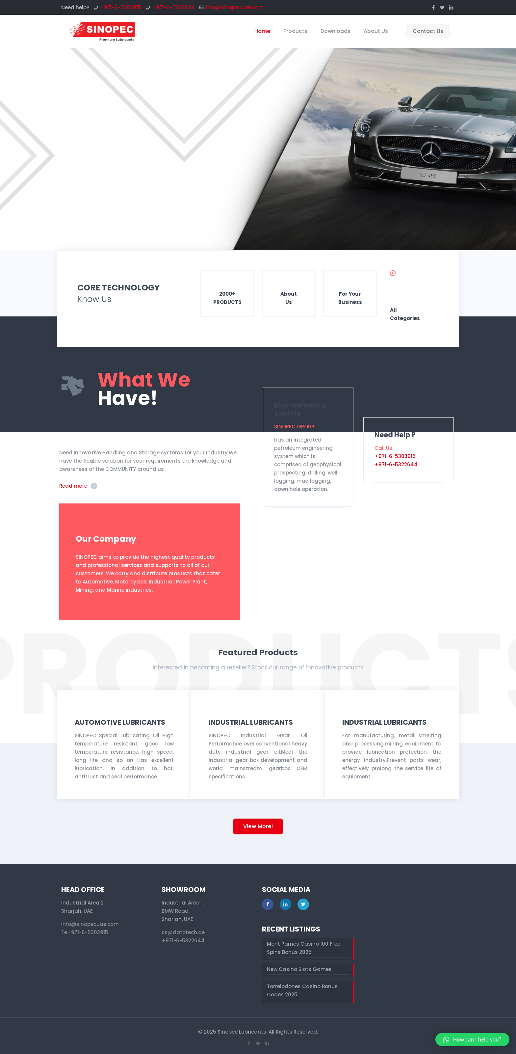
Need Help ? (394, 435)
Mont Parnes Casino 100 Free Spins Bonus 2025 (303, 948)
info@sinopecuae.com (235, 7)
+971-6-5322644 (173, 7)
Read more (73, 485)
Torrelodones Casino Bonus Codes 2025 (302, 990)
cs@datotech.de (183, 932)
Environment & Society (300, 409)
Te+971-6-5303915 (84, 932)
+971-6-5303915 (120, 7)
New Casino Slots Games (299, 969)
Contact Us (428, 31)
